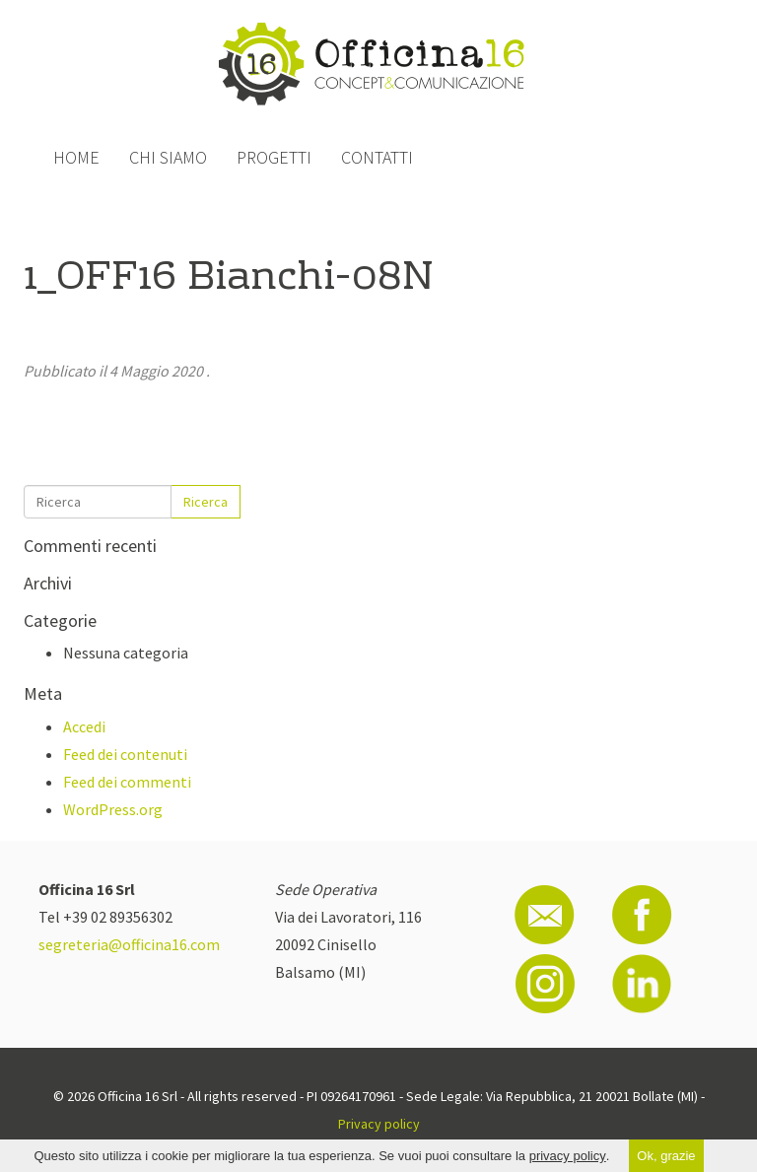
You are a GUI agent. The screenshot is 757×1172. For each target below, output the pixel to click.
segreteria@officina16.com (129, 944)
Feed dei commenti (127, 782)
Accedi (84, 726)
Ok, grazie (666, 1155)
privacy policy (567, 1155)
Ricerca (205, 502)
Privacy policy (379, 1124)
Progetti (274, 157)
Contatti (377, 157)
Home (76, 157)
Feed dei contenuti (125, 754)
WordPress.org (113, 809)
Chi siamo (168, 157)
